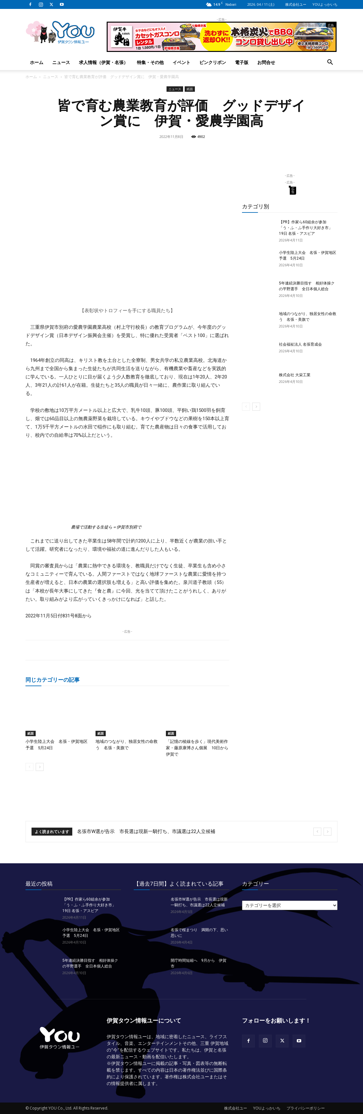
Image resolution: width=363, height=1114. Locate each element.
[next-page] (40, 767)
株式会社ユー (295, 4)
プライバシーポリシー (306, 1108)
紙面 (190, 89)
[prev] (317, 832)
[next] (327, 832)
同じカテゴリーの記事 (52, 679)
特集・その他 (150, 62)
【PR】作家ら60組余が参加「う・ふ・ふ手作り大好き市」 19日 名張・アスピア (305, 228)
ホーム (36, 62)
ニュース (61, 62)
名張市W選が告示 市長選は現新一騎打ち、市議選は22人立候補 (146, 831)
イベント (181, 62)
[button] (330, 63)
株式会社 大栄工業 (294, 375)
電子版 (241, 62)
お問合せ (266, 62)
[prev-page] (29, 767)
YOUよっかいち (325, 4)
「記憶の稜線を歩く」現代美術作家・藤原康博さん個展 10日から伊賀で (197, 748)
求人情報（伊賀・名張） (103, 62)
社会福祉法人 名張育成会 (300, 344)
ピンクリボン (212, 62)
